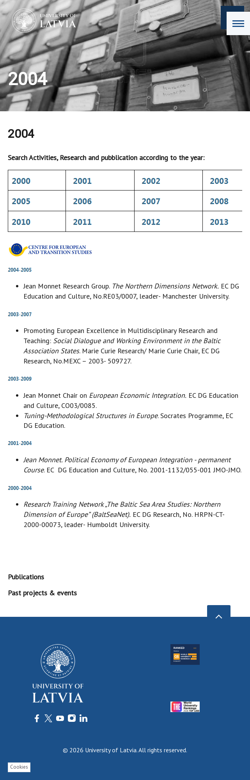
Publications (26, 576)
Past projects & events (42, 592)
